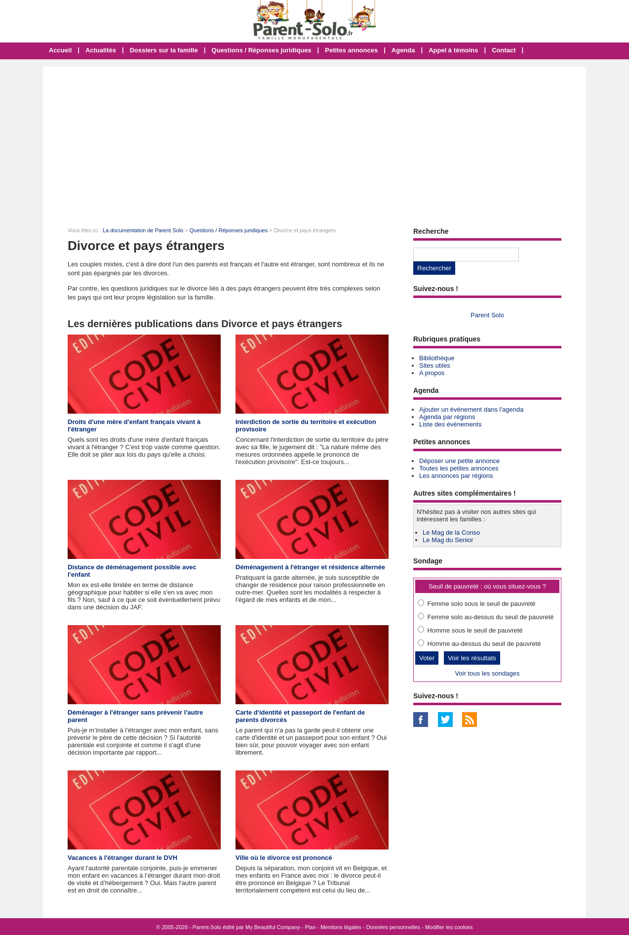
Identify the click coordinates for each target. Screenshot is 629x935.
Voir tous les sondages (487, 673)
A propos (431, 373)
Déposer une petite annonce (459, 461)
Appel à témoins (453, 50)
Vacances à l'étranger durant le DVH (122, 857)
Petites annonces (351, 50)
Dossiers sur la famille (164, 50)
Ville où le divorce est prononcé (284, 857)
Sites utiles (434, 365)
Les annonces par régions (456, 475)
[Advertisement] (314, 141)
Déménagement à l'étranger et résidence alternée (310, 567)
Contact (503, 50)
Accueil (60, 50)
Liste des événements (450, 424)
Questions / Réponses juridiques (261, 50)
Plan (310, 927)
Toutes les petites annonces (458, 468)
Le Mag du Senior (448, 540)
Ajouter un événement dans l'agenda (471, 409)
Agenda (403, 50)
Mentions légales (340, 927)
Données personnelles (393, 927)
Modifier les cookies (449, 927)
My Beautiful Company (272, 927)
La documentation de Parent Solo (143, 230)
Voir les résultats (472, 658)
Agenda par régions (447, 417)
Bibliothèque (437, 358)
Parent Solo (487, 315)
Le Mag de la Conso (451, 532)
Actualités (100, 50)
